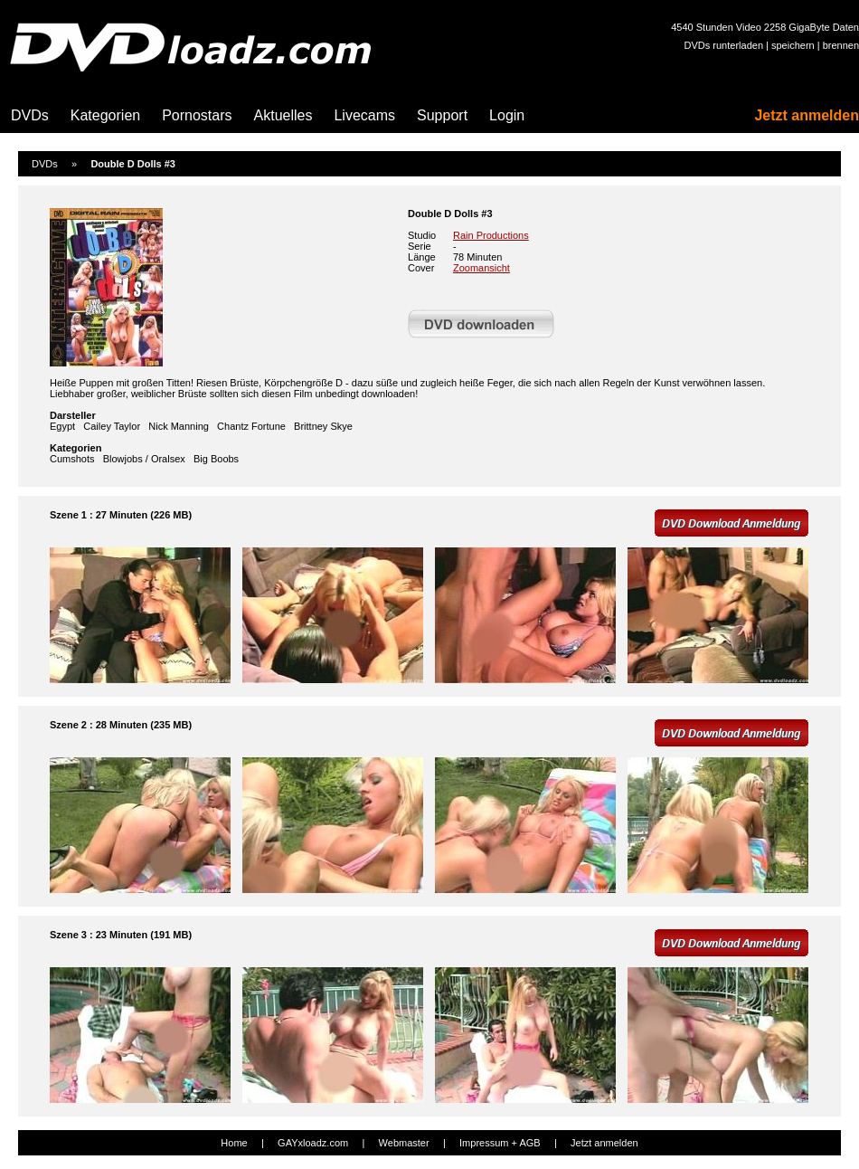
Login (506, 115)
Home (234, 1142)
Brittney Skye (323, 426)
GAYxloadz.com (313, 1142)
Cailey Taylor (111, 426)
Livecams (364, 115)
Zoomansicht (481, 267)
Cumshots (72, 458)
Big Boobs (216, 458)
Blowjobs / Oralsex (144, 458)
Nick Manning (178, 426)
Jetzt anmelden (806, 115)
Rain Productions (491, 235)
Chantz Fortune (251, 426)
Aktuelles (283, 115)
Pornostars (196, 115)
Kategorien (105, 115)
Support (442, 115)
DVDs (30, 115)
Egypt (62, 426)
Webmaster (404, 1142)
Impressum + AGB (500, 1142)
